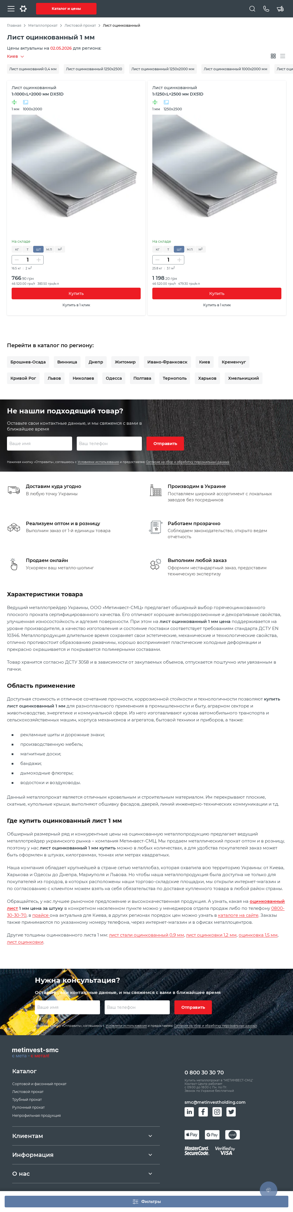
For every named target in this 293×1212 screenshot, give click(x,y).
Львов (54, 378)
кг (17, 249)
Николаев (83, 378)
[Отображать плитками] (273, 56)
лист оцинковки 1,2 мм (211, 935)
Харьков (207, 378)
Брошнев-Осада (28, 362)
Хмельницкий (243, 378)
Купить (76, 293)
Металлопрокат (43, 25)
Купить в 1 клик (76, 305)
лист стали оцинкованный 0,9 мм (146, 935)
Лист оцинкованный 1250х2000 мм (162, 69)
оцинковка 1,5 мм (258, 935)
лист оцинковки (25, 942)
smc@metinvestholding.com (215, 1102)
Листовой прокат (80, 25)
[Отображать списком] (282, 56)
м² (60, 249)
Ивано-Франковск (167, 362)
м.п (49, 249)
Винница (67, 362)
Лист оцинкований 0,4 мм (33, 69)
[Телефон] (266, 9)
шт (38, 249)
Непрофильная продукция (36, 1115)
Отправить (165, 443)
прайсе (41, 915)
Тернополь (175, 378)
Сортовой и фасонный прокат (39, 1084)
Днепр (96, 362)
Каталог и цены (66, 8)
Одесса (114, 378)
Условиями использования (98, 462)
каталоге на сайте (238, 915)
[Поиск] (252, 9)
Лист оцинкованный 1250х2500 (94, 69)
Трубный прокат (27, 1099)
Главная (14, 25)
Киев (204, 362)
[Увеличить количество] (38, 259)
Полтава (142, 378)
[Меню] (11, 8)
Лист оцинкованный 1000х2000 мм (235, 69)
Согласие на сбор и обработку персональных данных (187, 462)
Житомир (125, 362)
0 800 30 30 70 (204, 1072)
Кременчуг (234, 362)
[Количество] (27, 259)
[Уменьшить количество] (16, 259)
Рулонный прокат (28, 1107)
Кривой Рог (23, 378)
